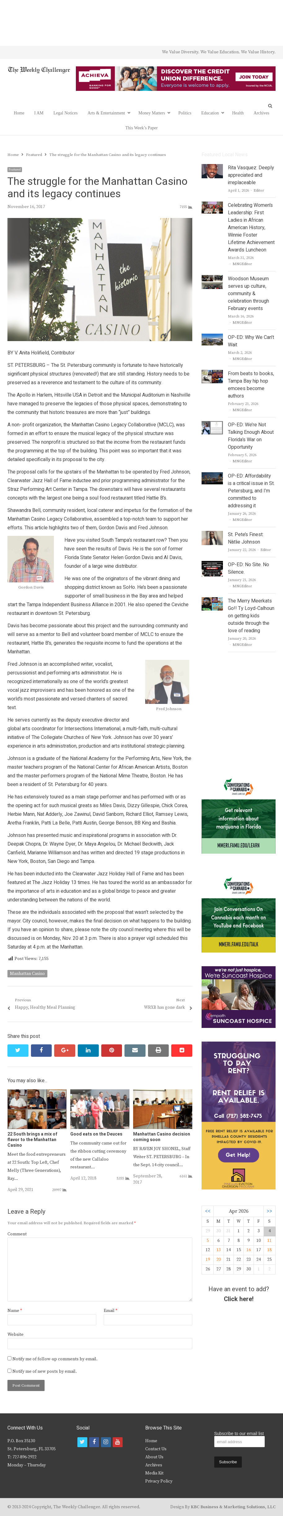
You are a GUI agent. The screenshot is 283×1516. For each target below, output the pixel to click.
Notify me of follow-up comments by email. (55, 1359)
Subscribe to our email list (239, 1433)
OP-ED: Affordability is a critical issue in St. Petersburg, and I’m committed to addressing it (251, 490)
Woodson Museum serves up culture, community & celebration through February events (248, 293)
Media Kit (154, 1473)
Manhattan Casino (27, 973)
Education (210, 113)
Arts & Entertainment (106, 113)
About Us (154, 1457)
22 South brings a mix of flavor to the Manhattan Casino (32, 1140)
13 (218, 1250)
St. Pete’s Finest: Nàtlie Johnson (245, 538)
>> (269, 1211)
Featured (15, 169)
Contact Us (156, 1449)
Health (238, 113)
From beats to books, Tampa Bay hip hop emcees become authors (251, 385)
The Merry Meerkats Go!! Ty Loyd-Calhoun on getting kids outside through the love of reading (251, 615)
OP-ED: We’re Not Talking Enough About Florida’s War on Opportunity (251, 436)
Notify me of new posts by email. (44, 1371)
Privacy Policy (158, 1481)
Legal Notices (66, 113)
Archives (261, 113)
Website (15, 1334)
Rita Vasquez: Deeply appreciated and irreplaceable (251, 175)
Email (110, 1311)
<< (208, 1211)
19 (208, 1259)
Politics (184, 113)
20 (218, 1259)
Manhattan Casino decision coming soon (161, 1137)
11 (269, 1240)
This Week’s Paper (141, 128)
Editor (259, 190)
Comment (17, 1234)
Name (14, 1311)
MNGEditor (242, 264)
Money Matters (151, 113)
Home (19, 113)
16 (248, 1250)
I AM (39, 113)
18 (269, 1250)
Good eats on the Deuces (96, 1134)
